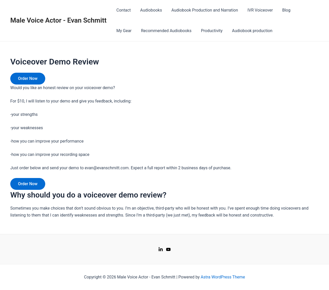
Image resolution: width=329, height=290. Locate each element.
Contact (123, 10)
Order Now (28, 78)
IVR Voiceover (256, 10)
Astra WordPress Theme (223, 277)
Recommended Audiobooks (141, 30)
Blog (281, 10)
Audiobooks (149, 10)
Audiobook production (224, 30)
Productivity (185, 30)
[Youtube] (168, 249)
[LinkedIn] (160, 249)
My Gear (300, 10)
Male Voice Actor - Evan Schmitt (58, 20)
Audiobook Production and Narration (201, 10)
